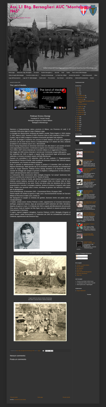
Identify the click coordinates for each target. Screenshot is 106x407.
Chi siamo (36, 72)
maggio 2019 (81, 106)
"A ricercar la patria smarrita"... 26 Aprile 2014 (89, 242)
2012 (78, 128)
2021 (78, 90)
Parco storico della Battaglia (79, 72)
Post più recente (14, 397)
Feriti (62, 72)
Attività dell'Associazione (81, 78)
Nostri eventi (42, 78)
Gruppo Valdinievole (81, 290)
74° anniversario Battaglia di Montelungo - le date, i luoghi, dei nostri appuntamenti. (89, 170)
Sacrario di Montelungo (47, 75)
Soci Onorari (60, 78)
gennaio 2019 (81, 114)
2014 (78, 124)
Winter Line (79, 275)
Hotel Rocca (79, 270)
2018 (78, 116)
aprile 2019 (80, 108)
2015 (78, 122)
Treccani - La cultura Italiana (83, 265)
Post (78, 255)
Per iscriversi (51, 78)
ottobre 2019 (81, 99)
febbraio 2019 (81, 112)
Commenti (79, 258)
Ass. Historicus (80, 268)
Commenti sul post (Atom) (20, 399)
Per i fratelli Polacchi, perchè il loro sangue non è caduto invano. (89, 203)
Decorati (57, 72)
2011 (78, 130)
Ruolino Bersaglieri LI (46, 72)
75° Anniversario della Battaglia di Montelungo (88, 234)
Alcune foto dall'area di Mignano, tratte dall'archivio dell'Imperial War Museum (89, 214)
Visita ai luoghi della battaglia (16, 75)
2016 (78, 120)
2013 (78, 126)
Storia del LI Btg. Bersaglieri (24, 72)
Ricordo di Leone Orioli (88, 160)
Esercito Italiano (80, 266)
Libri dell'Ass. (69, 78)
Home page (12, 72)
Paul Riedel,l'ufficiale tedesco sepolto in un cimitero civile (88, 192)
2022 (78, 88)
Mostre (92, 78)
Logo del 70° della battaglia (30, 78)
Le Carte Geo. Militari (61, 75)
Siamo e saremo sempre (88, 152)
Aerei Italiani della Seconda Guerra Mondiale (89, 180)
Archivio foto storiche (74, 75)
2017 (78, 118)
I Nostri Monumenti (87, 75)
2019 (78, 93)
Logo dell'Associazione (14, 78)
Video (95, 75)
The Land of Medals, (82, 104)
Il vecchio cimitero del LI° (32, 75)
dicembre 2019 (81, 95)
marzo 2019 (81, 110)
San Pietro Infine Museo (82, 273)
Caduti (68, 72)
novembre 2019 (81, 97)
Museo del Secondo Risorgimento (84, 271)
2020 (78, 91)
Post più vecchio (66, 397)
